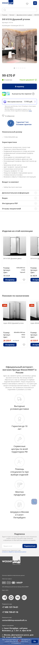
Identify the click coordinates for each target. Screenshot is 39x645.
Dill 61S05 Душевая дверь (12, 258)
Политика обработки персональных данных (13, 575)
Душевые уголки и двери (24, 15)
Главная (4, 15)
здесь (30, 111)
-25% (32, 305)
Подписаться (29, 546)
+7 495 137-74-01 (10, 607)
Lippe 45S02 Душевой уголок (13, 323)
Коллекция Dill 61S (17, 25)
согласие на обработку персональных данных (14, 552)
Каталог (12, 15)
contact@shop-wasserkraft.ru (14, 620)
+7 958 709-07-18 (10, 612)
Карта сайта (5, 590)
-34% (5, 305)
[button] (14, 68)
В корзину (19, 86)
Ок (34, 641)
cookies (19, 639)
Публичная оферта (7, 578)
